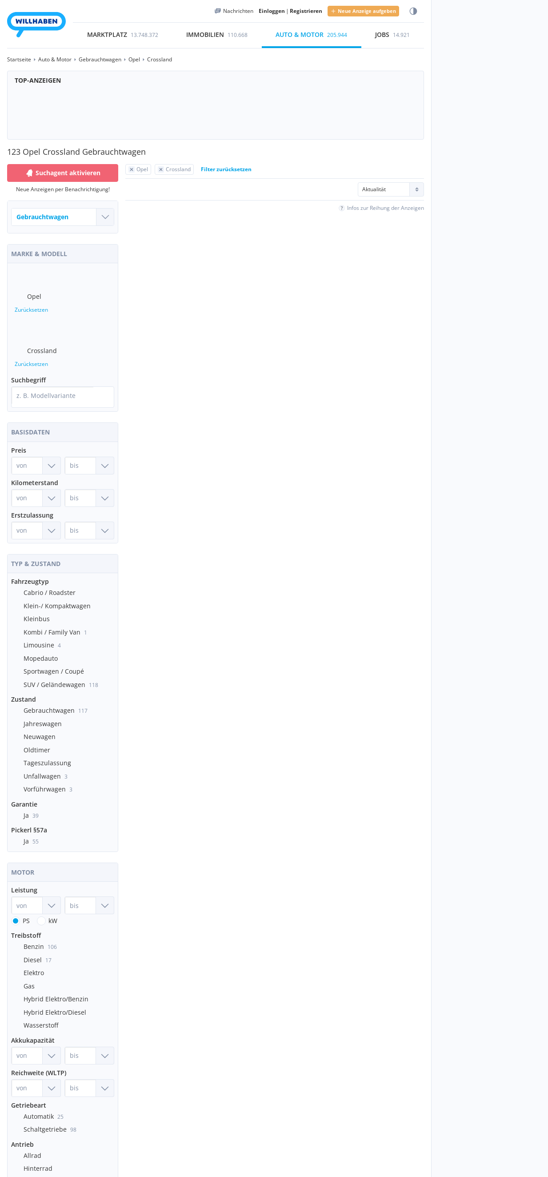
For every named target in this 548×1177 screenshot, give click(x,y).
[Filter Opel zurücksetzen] (138, 169)
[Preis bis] (89, 454)
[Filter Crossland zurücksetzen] (174, 169)
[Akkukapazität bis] (89, 1044)
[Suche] (105, 388)
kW (52, 910)
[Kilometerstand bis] (89, 487)
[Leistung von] (36, 894)
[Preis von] (36, 454)
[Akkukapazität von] (36, 1044)
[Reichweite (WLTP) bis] (89, 1077)
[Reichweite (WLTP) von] (36, 1077)
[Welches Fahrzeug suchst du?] (63, 217)
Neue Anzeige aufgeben (363, 11)
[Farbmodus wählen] (413, 11)
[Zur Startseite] (36, 26)
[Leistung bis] (89, 894)
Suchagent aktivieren (62, 173)
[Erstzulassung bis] (89, 519)
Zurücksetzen (31, 306)
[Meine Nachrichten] (233, 11)
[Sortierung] (391, 189)
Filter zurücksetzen (226, 169)
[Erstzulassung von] (36, 519)
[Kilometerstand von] (36, 487)
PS (26, 910)
